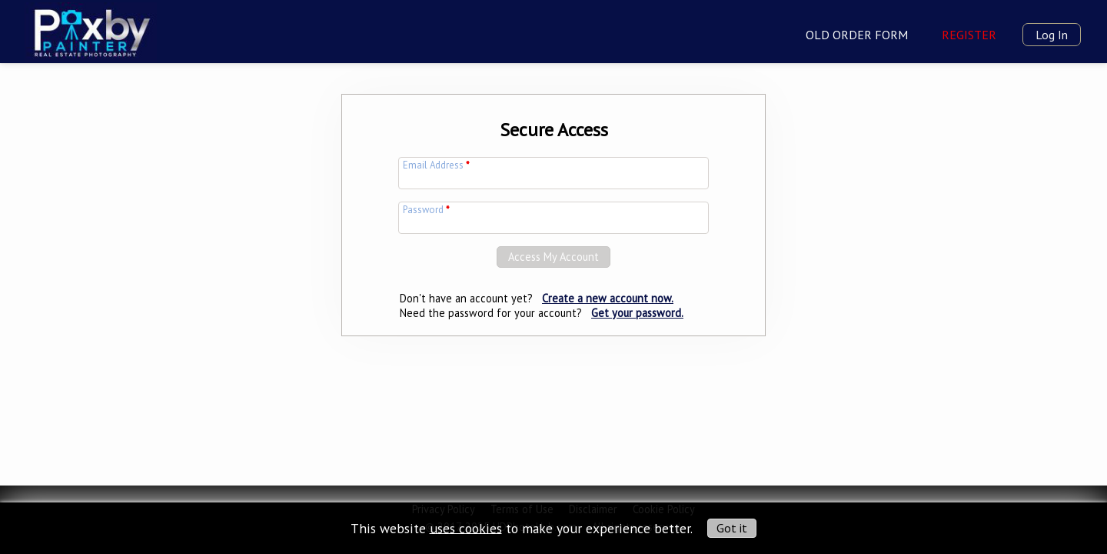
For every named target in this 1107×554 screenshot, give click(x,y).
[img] (91, 30)
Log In (1052, 34)
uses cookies (466, 527)
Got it (731, 528)
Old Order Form (857, 34)
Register (969, 34)
